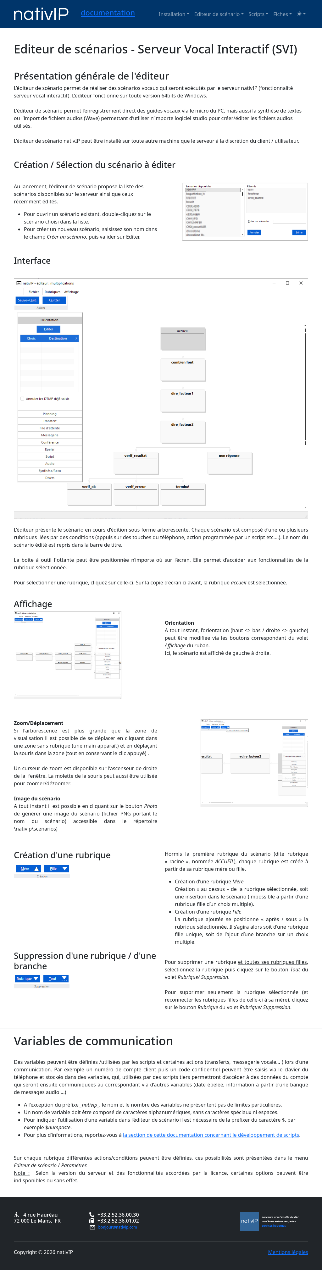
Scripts (256, 14)
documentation (108, 13)
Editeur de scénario (217, 14)
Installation (172, 14)
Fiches (280, 14)
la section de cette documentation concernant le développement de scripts (211, 1134)
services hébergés (274, 1226)
